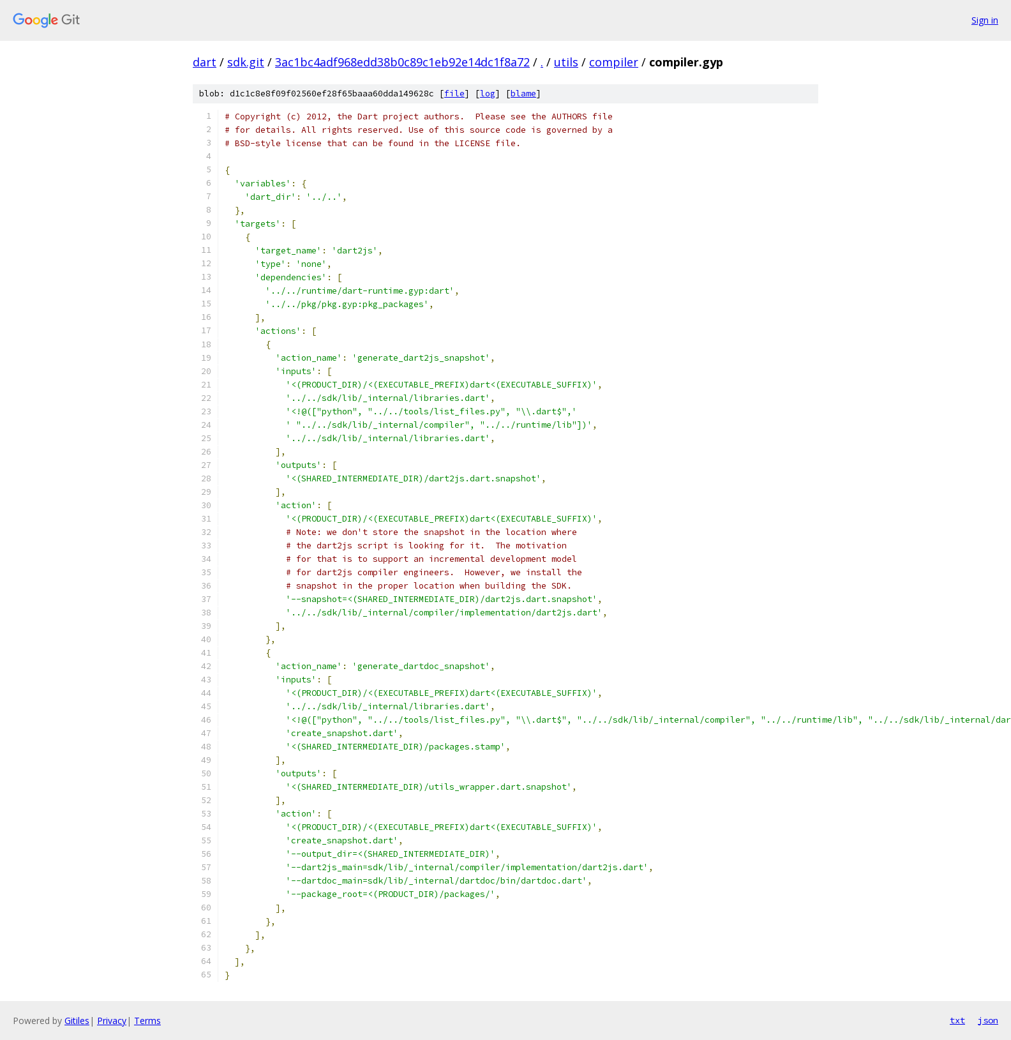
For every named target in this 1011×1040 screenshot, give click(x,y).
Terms (147, 1020)
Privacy (111, 1020)
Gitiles (76, 1020)
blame (523, 93)
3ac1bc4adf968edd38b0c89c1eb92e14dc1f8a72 (402, 62)
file (454, 93)
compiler (613, 62)
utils (566, 62)
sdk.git (245, 62)
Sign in (984, 20)
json (988, 1020)
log (487, 93)
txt (957, 1020)
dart (204, 62)
